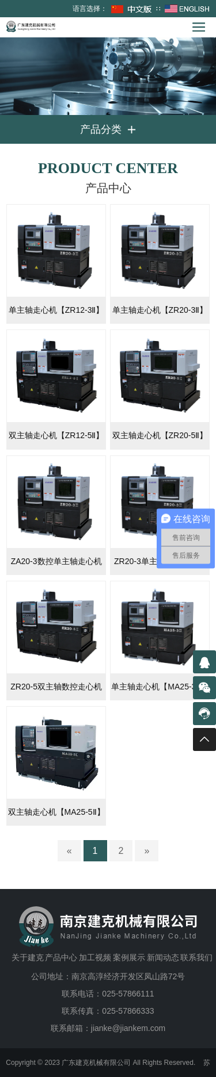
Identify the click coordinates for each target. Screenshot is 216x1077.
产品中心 (61, 957)
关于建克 (28, 957)
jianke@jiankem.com (128, 1028)
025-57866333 (128, 1010)
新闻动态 (163, 957)
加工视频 (95, 957)
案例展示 (129, 957)
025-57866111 (128, 993)
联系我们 (196, 957)
